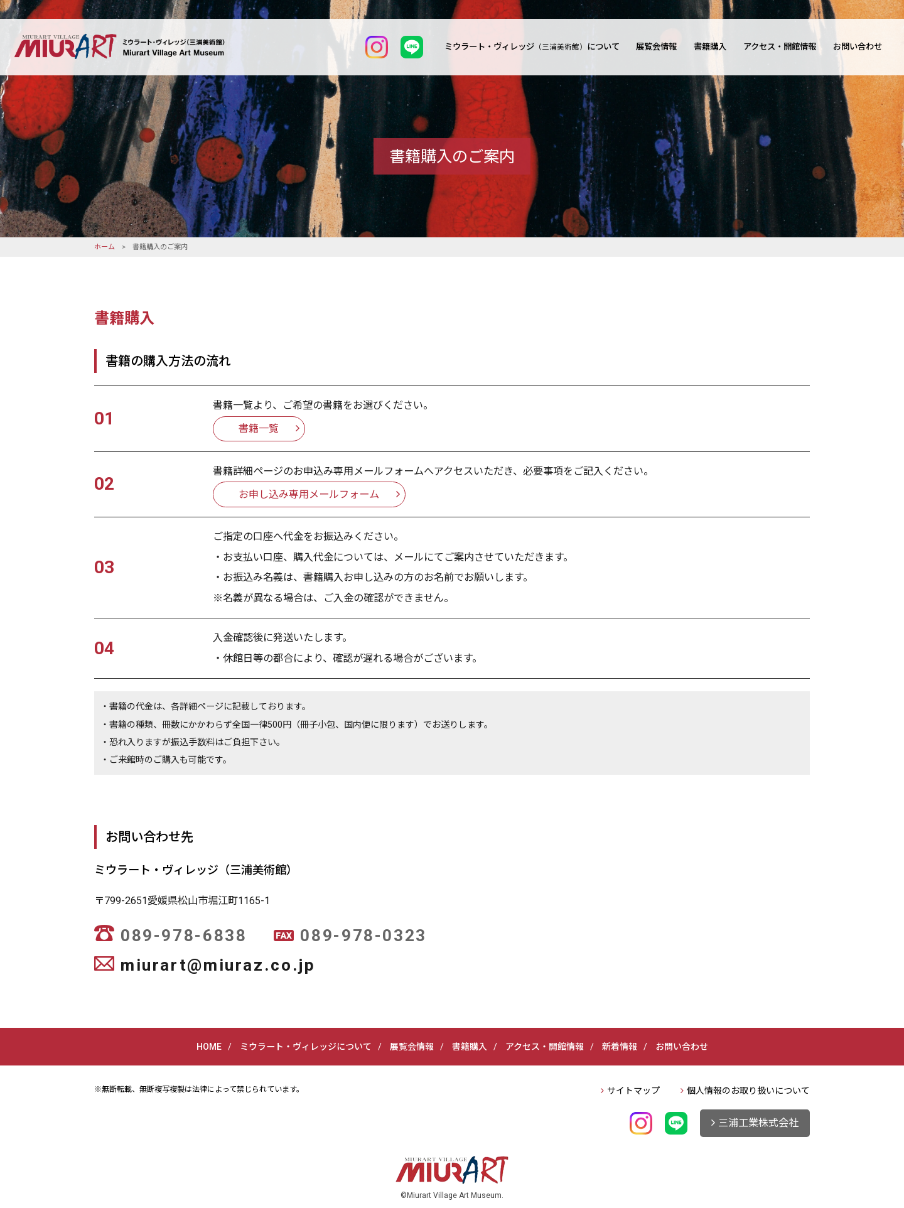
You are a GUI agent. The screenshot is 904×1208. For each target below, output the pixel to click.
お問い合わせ (857, 46)
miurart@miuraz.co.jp (218, 965)
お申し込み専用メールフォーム (309, 494)
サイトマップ (633, 1091)
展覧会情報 (656, 46)
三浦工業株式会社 (758, 1123)
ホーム (104, 247)
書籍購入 (710, 46)
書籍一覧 (259, 428)
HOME (209, 1047)
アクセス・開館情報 (779, 46)
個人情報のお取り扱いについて (748, 1091)
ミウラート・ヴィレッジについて (532, 46)
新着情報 (619, 1047)
